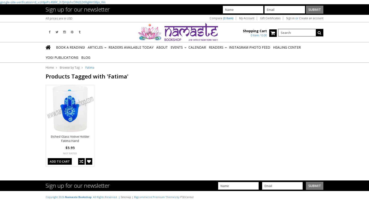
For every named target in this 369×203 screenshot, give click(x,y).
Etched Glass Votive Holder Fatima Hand (70, 138)
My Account (246, 18)
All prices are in (59, 18)
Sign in (290, 18)
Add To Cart (60, 161)
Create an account (311, 18)
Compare (221, 18)
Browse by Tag (70, 68)
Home (50, 68)
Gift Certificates (270, 18)
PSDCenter (187, 197)
